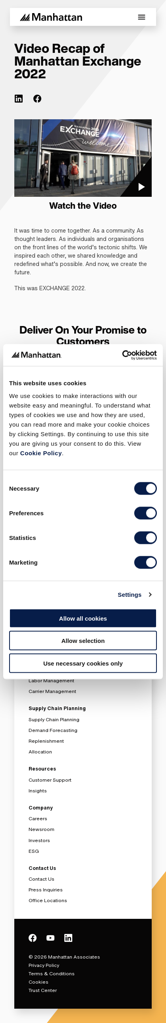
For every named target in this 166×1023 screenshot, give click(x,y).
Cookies (38, 981)
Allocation (40, 751)
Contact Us (41, 878)
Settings (130, 594)
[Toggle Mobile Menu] (141, 17)
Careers (38, 818)
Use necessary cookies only (83, 663)
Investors (39, 840)
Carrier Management (52, 691)
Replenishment (46, 741)
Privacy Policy (44, 965)
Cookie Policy (41, 452)
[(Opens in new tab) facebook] (37, 98)
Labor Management (51, 680)
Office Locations (48, 900)
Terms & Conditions (52, 973)
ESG (34, 851)
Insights (38, 790)
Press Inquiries (46, 889)
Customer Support (50, 779)
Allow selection (82, 640)
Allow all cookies (83, 618)
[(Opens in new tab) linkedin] (18, 98)
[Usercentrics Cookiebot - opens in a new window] (122, 355)
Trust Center (43, 990)
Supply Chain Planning (54, 719)
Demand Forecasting (53, 730)
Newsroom (41, 829)
